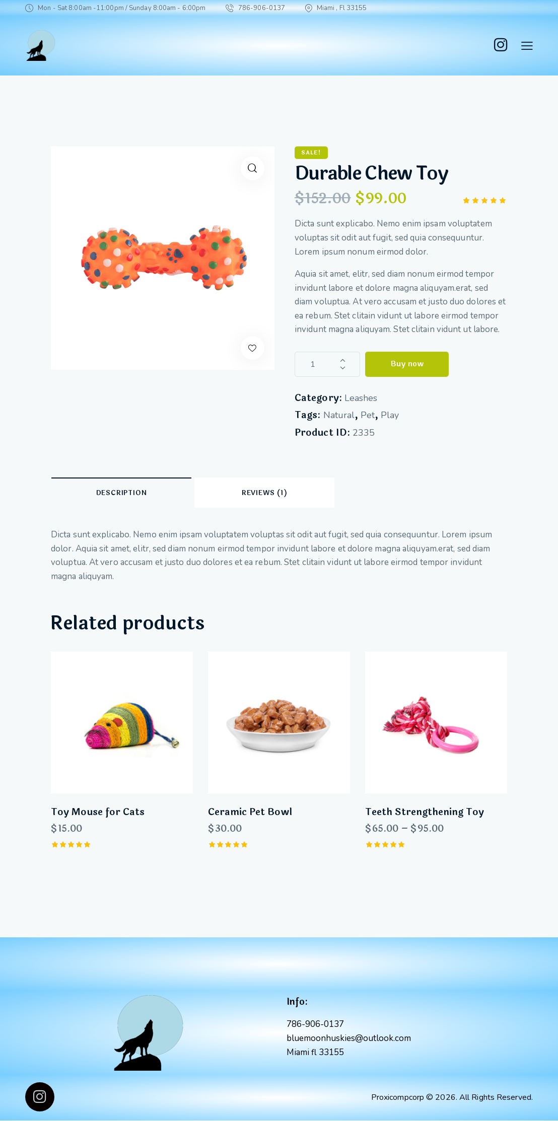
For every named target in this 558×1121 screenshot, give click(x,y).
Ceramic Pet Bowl (250, 812)
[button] (252, 168)
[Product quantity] (327, 364)
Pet (368, 415)
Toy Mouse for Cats (98, 812)
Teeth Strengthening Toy (424, 812)
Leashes (360, 398)
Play (390, 415)
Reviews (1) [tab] (265, 493)
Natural (339, 415)
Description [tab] (121, 493)
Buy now (407, 364)
